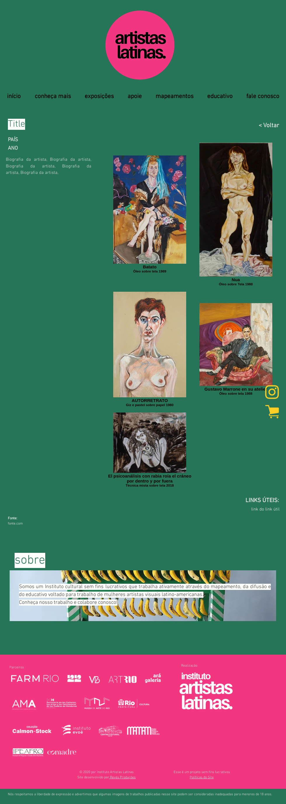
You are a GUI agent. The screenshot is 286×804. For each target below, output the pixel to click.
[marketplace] (272, 411)
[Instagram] (272, 392)
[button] (202, 777)
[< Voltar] (249, 125)
